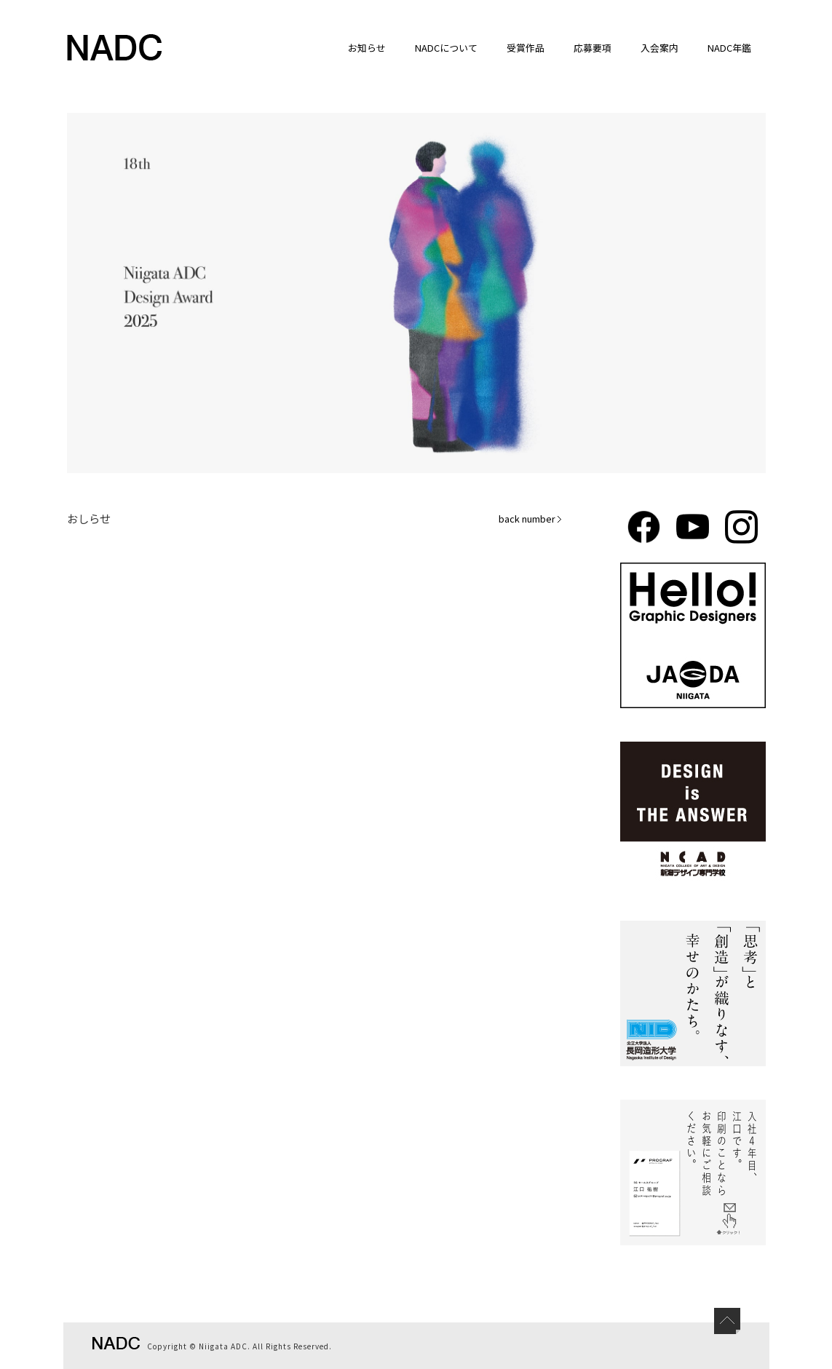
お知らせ (367, 48)
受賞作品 (525, 48)
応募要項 (592, 48)
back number (530, 518)
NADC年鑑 (729, 48)
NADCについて (446, 48)
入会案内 (659, 48)
